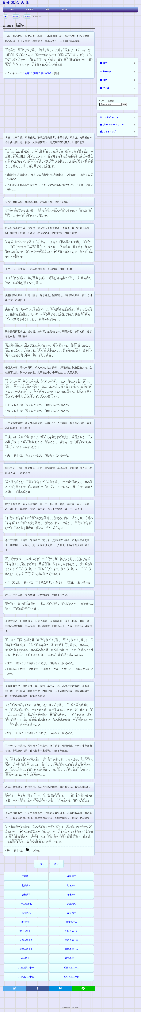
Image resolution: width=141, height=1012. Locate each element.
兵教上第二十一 (26, 967)
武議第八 (71, 904)
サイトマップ (108, 131)
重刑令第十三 (26, 931)
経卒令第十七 (26, 949)
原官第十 (71, 913)
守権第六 (71, 894)
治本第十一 (26, 922)
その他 (64, 9)
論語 (11, 9)
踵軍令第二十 (71, 958)
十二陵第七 (26, 904)
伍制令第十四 (71, 931)
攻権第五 (26, 894)
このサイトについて (110, 117)
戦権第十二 (71, 922)
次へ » (56, 864)
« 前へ (41, 864)
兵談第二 (71, 876)
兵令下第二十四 (71, 976)
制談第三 (26, 885)
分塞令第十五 (26, 940)
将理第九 (26, 913)
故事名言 (29, 9)
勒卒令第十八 (71, 949)
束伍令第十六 (71, 940)
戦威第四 (71, 885)
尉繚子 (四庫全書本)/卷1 (38, 73)
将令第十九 (26, 958)
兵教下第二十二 (71, 967)
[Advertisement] (49, 105)
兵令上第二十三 (26, 976)
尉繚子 (27, 16)
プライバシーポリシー (112, 124)
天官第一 (26, 876)
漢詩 (47, 9)
